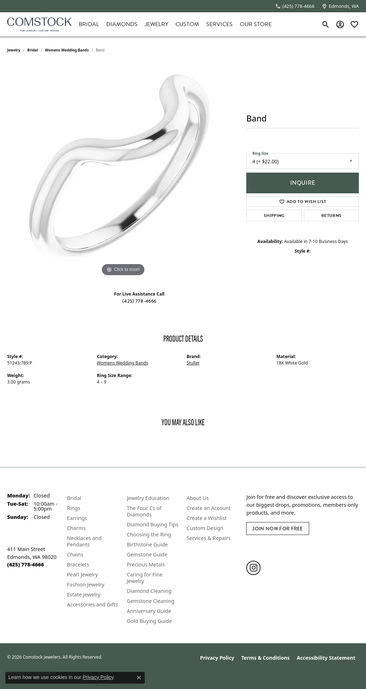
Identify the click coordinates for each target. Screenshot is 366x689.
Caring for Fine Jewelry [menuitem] (145, 577)
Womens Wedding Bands (67, 50)
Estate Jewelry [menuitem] (83, 594)
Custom (187, 24)
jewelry (13, 50)
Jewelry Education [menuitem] (148, 498)
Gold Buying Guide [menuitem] (149, 621)
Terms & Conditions (265, 657)
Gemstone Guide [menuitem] (147, 554)
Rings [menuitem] (73, 508)
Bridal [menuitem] (74, 498)
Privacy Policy (217, 657)
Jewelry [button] (156, 24)
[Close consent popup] (139, 677)
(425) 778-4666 (139, 300)
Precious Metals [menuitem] (146, 564)
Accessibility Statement (326, 657)
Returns (331, 215)
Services (219, 24)
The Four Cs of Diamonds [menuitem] (144, 511)
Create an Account (209, 508)
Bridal (89, 24)
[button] (325, 24)
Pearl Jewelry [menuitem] (82, 574)
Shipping (274, 215)
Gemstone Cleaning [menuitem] (150, 601)
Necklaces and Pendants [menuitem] (84, 541)
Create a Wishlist (207, 518)
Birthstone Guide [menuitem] (147, 544)
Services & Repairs (209, 538)
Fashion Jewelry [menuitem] (85, 584)
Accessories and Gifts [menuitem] (92, 604)
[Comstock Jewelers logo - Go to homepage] (39, 24)
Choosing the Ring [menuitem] (149, 534)
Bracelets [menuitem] (78, 564)
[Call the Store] (25, 564)
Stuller (193, 363)
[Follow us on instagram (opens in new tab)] (253, 568)
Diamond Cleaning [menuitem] (149, 591)
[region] (123, 171)
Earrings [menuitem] (77, 518)
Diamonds (122, 24)
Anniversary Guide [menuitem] (149, 611)
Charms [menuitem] (76, 528)
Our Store (256, 24)
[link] (295, 6)
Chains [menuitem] (75, 554)
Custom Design (205, 528)
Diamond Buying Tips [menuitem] (152, 524)
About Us (198, 498)
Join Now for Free (277, 528)
